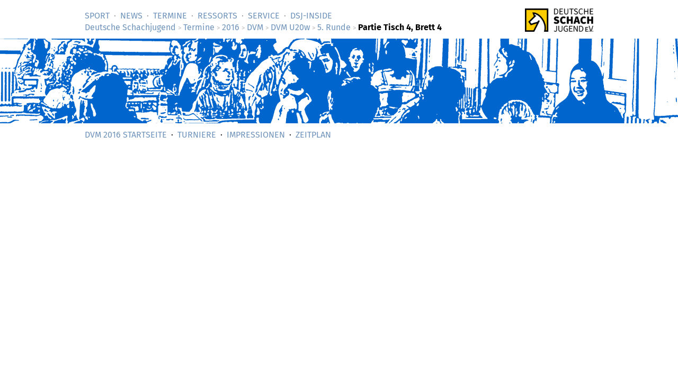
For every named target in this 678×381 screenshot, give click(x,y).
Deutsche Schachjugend (130, 27)
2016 (230, 27)
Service (264, 16)
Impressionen (256, 135)
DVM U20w (290, 27)
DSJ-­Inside (311, 16)
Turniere (196, 135)
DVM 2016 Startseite (126, 135)
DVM (255, 27)
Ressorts (217, 16)
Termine (170, 16)
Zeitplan (313, 135)
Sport (97, 16)
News (131, 16)
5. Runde (334, 27)
